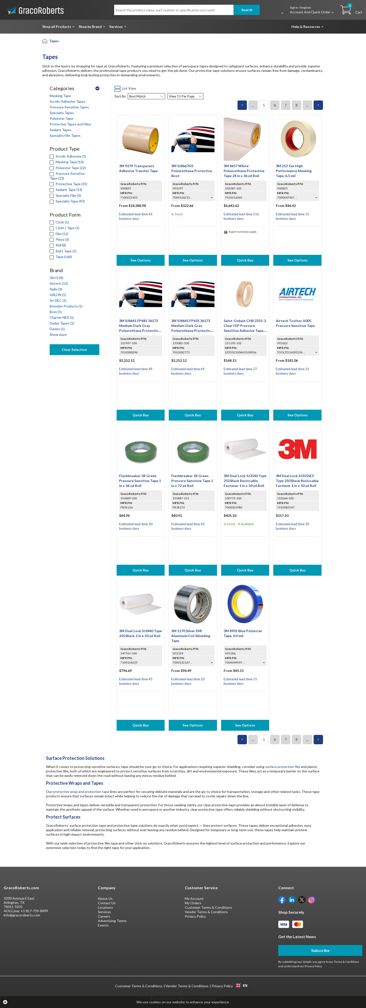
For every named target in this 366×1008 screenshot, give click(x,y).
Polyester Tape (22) (68, 168)
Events (103, 925)
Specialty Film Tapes (65, 135)
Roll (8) (58, 245)
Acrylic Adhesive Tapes (68, 101)
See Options (140, 260)
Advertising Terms (112, 921)
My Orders (193, 903)
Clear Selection (74, 349)
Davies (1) (57, 329)
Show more (58, 334)
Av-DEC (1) (58, 300)
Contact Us (107, 903)
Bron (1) (56, 312)
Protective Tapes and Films (70, 124)
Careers (104, 916)
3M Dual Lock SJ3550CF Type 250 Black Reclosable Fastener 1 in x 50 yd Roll (297, 481)
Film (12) (59, 234)
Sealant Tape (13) (66, 189)
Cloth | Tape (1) (64, 228)
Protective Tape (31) (68, 184)
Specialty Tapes (62, 113)
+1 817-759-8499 (34, 911)
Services (116, 26)
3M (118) (56, 278)
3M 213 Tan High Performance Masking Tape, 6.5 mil (294, 171)
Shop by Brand (90, 26)
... (253, 105)
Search (246, 10)
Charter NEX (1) (62, 317)
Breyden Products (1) (66, 306)
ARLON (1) (58, 295)
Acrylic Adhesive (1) (68, 156)
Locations (105, 907)
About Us (105, 898)
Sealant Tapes (60, 130)
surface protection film (282, 767)
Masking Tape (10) (67, 162)
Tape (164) (61, 257)
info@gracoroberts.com (22, 915)
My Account (194, 898)
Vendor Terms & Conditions (206, 912)
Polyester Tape (61, 118)
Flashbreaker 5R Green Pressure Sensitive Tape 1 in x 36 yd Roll (140, 481)
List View (125, 88)
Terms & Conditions (346, 961)
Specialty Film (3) (65, 195)
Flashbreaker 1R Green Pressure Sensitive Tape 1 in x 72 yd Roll (192, 481)
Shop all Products (56, 26)
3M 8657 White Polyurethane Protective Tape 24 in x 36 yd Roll (244, 171)
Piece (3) (59, 239)
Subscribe (320, 950)
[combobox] (242, 985)
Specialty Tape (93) (67, 201)
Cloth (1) (59, 222)
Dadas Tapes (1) (62, 323)
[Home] (45, 41)
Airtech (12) (59, 283)
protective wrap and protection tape (81, 791)
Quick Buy (245, 260)
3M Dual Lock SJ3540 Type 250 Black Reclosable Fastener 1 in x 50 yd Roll (245, 481)
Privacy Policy (195, 916)
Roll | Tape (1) (63, 251)
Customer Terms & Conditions (208, 907)
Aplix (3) (56, 289)
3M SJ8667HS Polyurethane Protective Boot (191, 171)
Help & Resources (305, 26)
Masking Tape (60, 96)
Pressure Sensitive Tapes (69, 107)
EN (241, 985)
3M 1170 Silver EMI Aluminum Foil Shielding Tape (190, 636)
